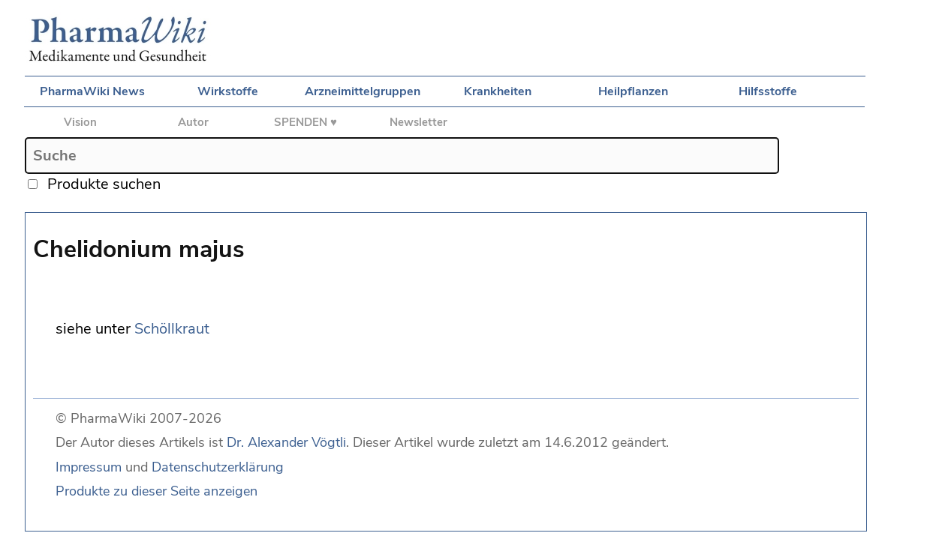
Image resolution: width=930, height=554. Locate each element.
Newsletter (418, 122)
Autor (193, 122)
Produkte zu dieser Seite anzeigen (156, 491)
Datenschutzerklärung (218, 467)
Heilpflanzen (633, 91)
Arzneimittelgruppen (362, 91)
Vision (80, 122)
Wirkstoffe (227, 91)
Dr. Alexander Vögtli (286, 442)
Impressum (89, 467)
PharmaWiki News (92, 91)
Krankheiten (497, 91)
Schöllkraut (171, 329)
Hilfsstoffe (768, 91)
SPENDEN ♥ (305, 122)
